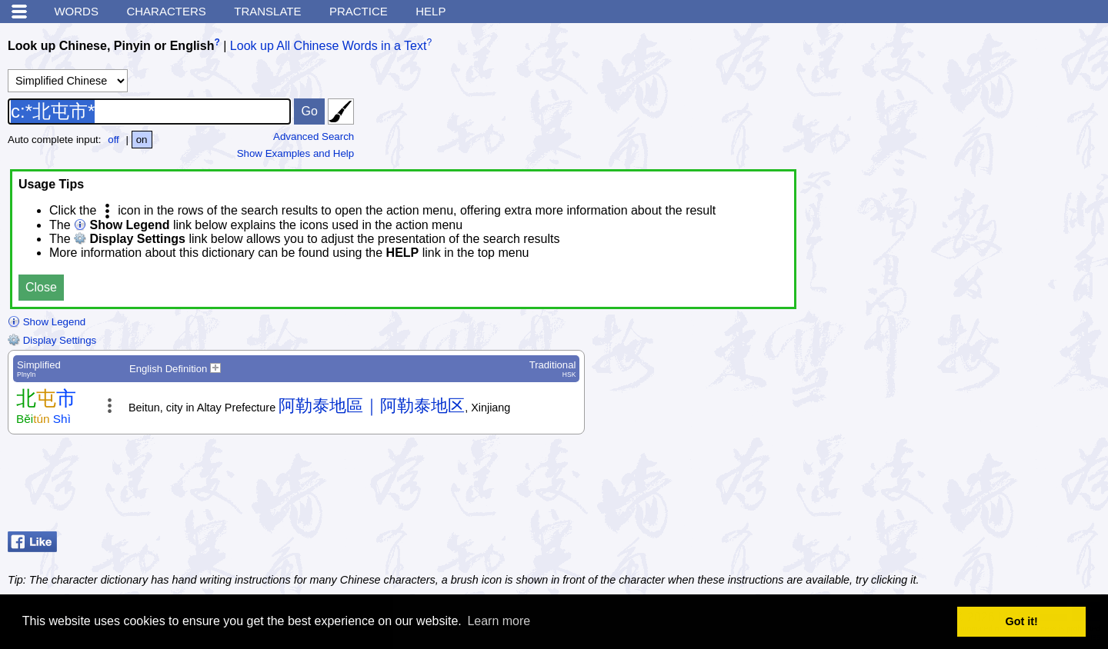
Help (431, 11)
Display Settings (52, 340)
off (113, 139)
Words (76, 11)
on (142, 139)
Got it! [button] (1022, 621)
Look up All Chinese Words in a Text (328, 45)
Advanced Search (313, 136)
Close (41, 287)
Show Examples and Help (296, 153)
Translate (267, 11)
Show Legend (46, 322)
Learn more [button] (498, 620)
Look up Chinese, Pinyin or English (111, 45)
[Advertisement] (977, 486)
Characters (165, 11)
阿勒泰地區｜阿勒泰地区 (372, 405)
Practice (358, 11)
